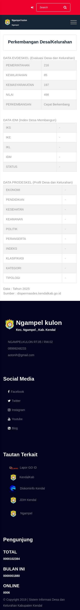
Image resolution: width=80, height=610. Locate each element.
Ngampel (20, 513)
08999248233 (17, 348)
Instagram (16, 410)
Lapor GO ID (23, 468)
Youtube (15, 419)
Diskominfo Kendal (27, 488)
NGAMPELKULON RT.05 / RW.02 (30, 342)
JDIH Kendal (22, 500)
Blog (13, 428)
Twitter (14, 400)
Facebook (16, 391)
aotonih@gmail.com (21, 355)
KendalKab (21, 477)
